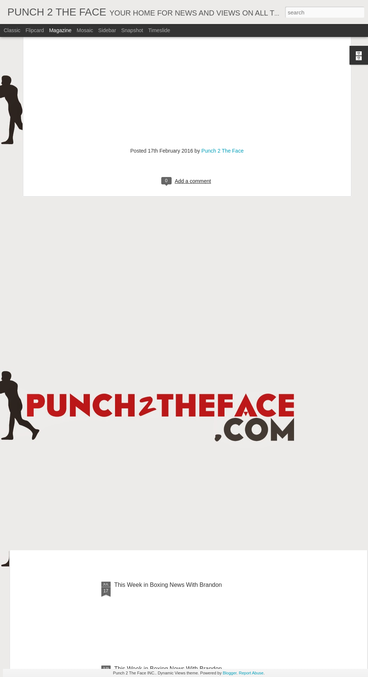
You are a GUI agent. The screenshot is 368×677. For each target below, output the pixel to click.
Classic (12, 30)
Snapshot (132, 30)
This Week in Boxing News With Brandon (168, 585)
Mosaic (85, 30)
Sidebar (107, 30)
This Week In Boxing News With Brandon (168, 417)
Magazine (60, 30)
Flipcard (35, 30)
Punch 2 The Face (223, 78)
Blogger (229, 673)
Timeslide (159, 30)
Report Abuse (251, 673)
